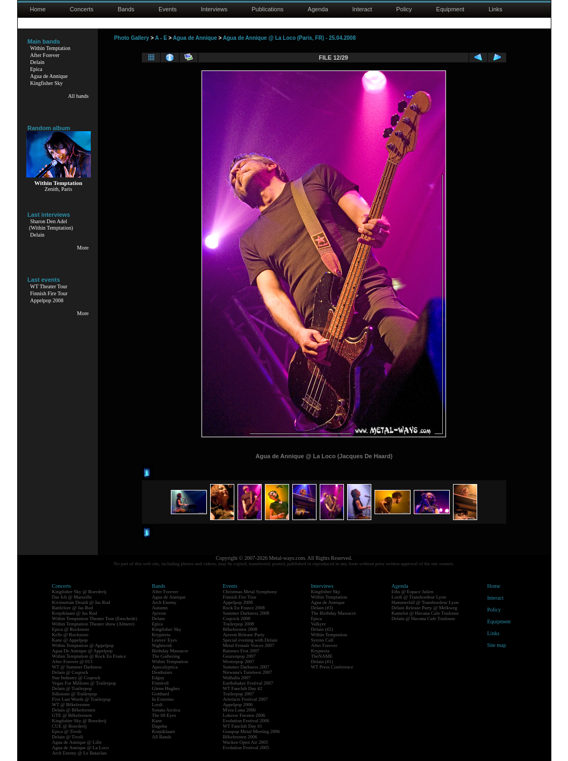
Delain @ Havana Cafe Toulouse (423, 618)
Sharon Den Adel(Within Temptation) (51, 224)
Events (168, 9)
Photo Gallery (131, 38)
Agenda (318, 9)
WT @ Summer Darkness (77, 667)
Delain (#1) (322, 661)
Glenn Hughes (166, 688)
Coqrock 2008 (236, 618)
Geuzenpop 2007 (239, 656)
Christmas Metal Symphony (250, 591)
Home (38, 9)
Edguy (158, 677)
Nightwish (162, 645)
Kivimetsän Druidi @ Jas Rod (81, 602)
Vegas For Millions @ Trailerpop (84, 683)
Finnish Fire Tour (49, 293)
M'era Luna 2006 (239, 710)
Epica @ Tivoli (67, 731)
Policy (404, 9)
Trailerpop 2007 (238, 693)
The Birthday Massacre (333, 613)
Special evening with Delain (250, 640)
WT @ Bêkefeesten (71, 704)
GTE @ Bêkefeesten (72, 715)
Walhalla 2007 (237, 677)
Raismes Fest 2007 (241, 650)
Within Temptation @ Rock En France (89, 656)
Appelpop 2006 (238, 704)
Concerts (82, 9)
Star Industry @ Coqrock (76, 677)
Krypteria (161, 634)
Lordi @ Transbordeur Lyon (419, 597)
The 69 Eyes (164, 715)
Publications (267, 9)
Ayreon (159, 613)
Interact (362, 9)
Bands (126, 9)
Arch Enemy (164, 602)
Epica (36, 69)
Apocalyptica (165, 667)
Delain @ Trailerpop (72, 688)
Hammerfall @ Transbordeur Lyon (425, 602)
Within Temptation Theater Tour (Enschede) (95, 618)
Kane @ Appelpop (70, 640)
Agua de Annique (49, 76)
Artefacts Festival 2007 (245, 699)
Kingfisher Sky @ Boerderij (79, 591)
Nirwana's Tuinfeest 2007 (247, 672)
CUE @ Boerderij (69, 726)
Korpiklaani (163, 731)
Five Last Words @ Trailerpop (81, 699)
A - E (161, 38)
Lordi (157, 704)
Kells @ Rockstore (70, 634)
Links (495, 9)
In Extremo (163, 699)
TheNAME (322, 656)
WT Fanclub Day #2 (243, 688)
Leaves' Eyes (164, 640)
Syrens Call (322, 640)
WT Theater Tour (48, 286)
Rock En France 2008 (244, 607)
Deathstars (162, 672)
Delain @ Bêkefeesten (74, 710)
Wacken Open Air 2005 (246, 742)
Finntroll (160, 683)
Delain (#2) (322, 629)
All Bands (161, 736)
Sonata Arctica (166, 710)
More (83, 248)
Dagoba (159, 726)
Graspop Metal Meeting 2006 (251, 731)
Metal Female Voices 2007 (249, 645)
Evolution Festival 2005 (246, 747)
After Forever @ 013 (72, 661)
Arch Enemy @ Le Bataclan (79, 753)
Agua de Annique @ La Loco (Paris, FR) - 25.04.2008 (289, 38)
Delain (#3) (322, 607)
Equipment (450, 9)
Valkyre (318, 624)
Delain (37, 62)
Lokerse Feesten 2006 (244, 715)
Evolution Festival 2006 (246, 720)
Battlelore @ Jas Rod (73, 607)
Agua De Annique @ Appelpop (82, 650)
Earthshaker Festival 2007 (248, 683)
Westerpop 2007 (239, 661)
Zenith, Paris (58, 189)
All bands (78, 96)
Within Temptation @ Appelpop (83, 645)
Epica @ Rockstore (71, 629)
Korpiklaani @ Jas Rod (74, 613)
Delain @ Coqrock (70, 672)
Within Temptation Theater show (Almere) (93, 624)
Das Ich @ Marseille (72, 597)
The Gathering (166, 656)
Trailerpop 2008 (238, 624)
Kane (157, 720)
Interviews (214, 9)
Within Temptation (50, 48)
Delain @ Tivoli (67, 736)
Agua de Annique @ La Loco (80, 747)
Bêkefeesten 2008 (240, 629)
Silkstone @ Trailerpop (74, 693)
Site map (496, 645)
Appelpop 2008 (46, 300)
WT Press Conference (332, 667)
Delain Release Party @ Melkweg (424, 607)
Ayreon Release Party (244, 634)
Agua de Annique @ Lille (77, 742)
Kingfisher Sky (46, 83)
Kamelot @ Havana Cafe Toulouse (425, 613)
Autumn (160, 607)
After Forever (45, 55)
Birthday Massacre (170, 650)
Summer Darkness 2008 (246, 613)
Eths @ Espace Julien (413, 591)
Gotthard (160, 693)
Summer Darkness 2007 (246, 667)
